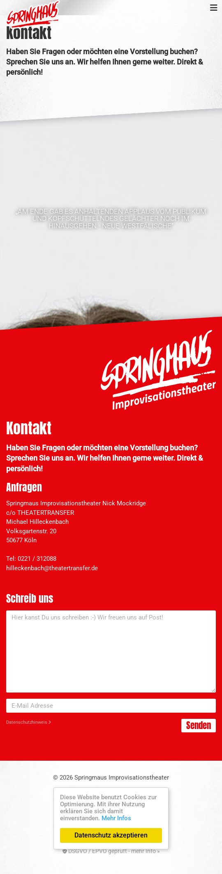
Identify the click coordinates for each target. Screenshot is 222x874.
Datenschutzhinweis (28, 722)
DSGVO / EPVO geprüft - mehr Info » (111, 851)
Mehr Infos (116, 818)
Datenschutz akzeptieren (111, 835)
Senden (198, 725)
